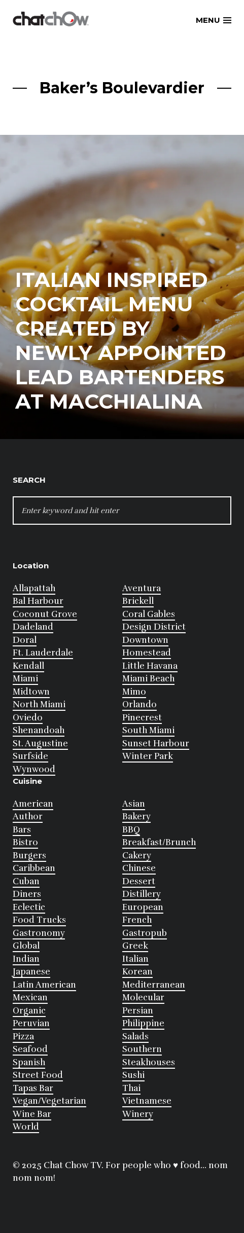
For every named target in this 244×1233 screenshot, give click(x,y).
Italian (135, 959)
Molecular (143, 997)
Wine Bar (32, 1114)
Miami (25, 678)
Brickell (138, 601)
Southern (142, 1049)
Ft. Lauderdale (43, 652)
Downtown (145, 640)
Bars (22, 829)
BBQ (131, 829)
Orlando (139, 704)
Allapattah (34, 588)
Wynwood (34, 769)
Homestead (146, 652)
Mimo (134, 691)
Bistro (25, 842)
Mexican (30, 997)
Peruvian (31, 1023)
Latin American (44, 985)
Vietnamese (146, 1101)
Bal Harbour (38, 601)
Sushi (133, 1075)
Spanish (29, 1062)
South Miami (148, 730)
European (142, 907)
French (137, 920)
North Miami (39, 704)
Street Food (38, 1075)
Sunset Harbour (155, 743)
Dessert (138, 881)
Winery (137, 1114)
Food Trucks (39, 920)
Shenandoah (38, 730)
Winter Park (147, 756)
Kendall (28, 666)
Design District (154, 627)
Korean (137, 971)
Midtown (31, 691)
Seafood (30, 1049)
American (33, 804)
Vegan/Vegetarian (49, 1101)
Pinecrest (142, 717)
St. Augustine (40, 743)
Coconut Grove (45, 614)
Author (28, 816)
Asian (133, 804)
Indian (26, 959)
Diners (27, 894)
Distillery (141, 894)
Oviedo (28, 717)
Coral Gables (148, 614)
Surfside (30, 756)
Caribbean (34, 868)
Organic (29, 1010)
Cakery (136, 855)
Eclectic (29, 907)
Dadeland (33, 627)
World (26, 1126)
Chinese (139, 868)
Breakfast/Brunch (159, 842)
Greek (135, 945)
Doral (25, 640)
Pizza (23, 1036)
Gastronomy (39, 933)
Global (26, 945)
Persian (137, 1010)
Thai (131, 1088)
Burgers (29, 855)
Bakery (136, 816)
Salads (135, 1036)
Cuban (26, 881)
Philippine (143, 1023)
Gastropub (144, 933)
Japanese (31, 971)
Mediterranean (153, 985)
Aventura (141, 588)
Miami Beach (148, 678)
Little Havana (150, 666)
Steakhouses (148, 1062)
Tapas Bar (33, 1088)
